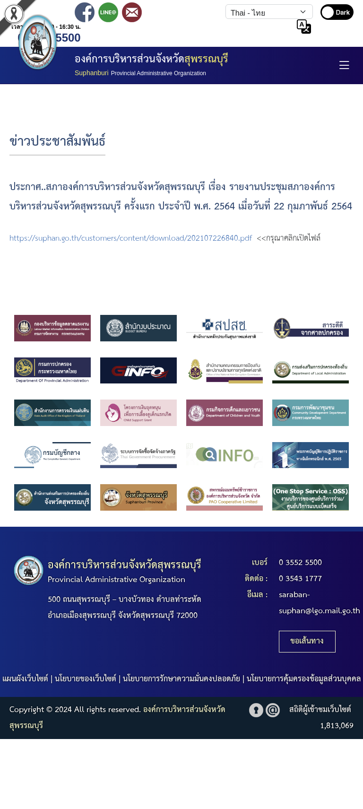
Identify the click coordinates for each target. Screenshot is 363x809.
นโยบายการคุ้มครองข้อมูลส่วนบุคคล (304, 679)
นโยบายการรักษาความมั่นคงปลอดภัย (181, 679)
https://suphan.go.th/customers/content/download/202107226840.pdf (130, 238)
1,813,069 (337, 726)
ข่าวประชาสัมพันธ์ (57, 142)
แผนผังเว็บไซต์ (25, 679)
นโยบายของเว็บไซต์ (85, 679)
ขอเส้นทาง (307, 641)
